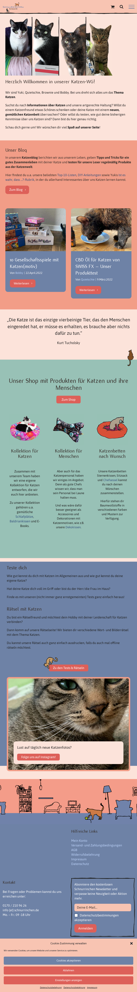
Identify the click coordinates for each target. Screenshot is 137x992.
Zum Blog (16, 190)
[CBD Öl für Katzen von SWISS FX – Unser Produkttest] (101, 229)
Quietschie (88, 279)
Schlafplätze (24, 517)
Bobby (19, 273)
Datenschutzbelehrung (51, 987)
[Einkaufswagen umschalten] (112, 7)
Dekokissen (73, 527)
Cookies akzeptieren (69, 960)
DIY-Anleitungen (89, 175)
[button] (131, 943)
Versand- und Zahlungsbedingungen (96, 845)
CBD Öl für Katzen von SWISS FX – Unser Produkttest (97, 266)
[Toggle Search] (121, 7)
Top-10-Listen (66, 175)
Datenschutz (80, 864)
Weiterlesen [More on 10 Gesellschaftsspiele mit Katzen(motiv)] (21, 290)
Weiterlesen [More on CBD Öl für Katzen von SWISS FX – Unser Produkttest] (87, 290)
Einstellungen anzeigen (68, 980)
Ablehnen (68, 970)
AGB (74, 850)
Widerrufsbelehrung (85, 855)
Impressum (92, 987)
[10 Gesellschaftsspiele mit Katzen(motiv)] (35, 229)
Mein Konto (79, 841)
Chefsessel (110, 480)
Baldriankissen (20, 521)
